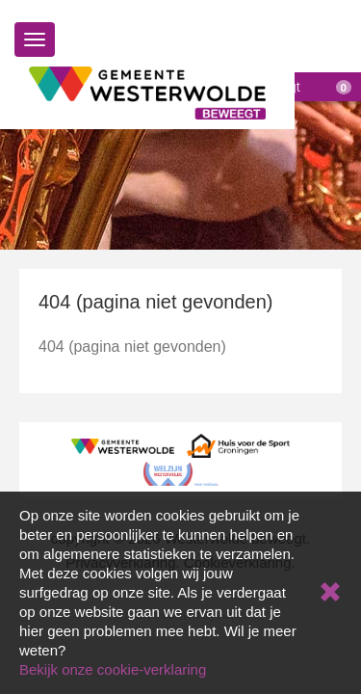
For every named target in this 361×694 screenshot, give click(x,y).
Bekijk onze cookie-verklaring (112, 669)
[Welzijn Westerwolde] (181, 473)
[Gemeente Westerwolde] (122, 445)
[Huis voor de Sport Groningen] (238, 445)
